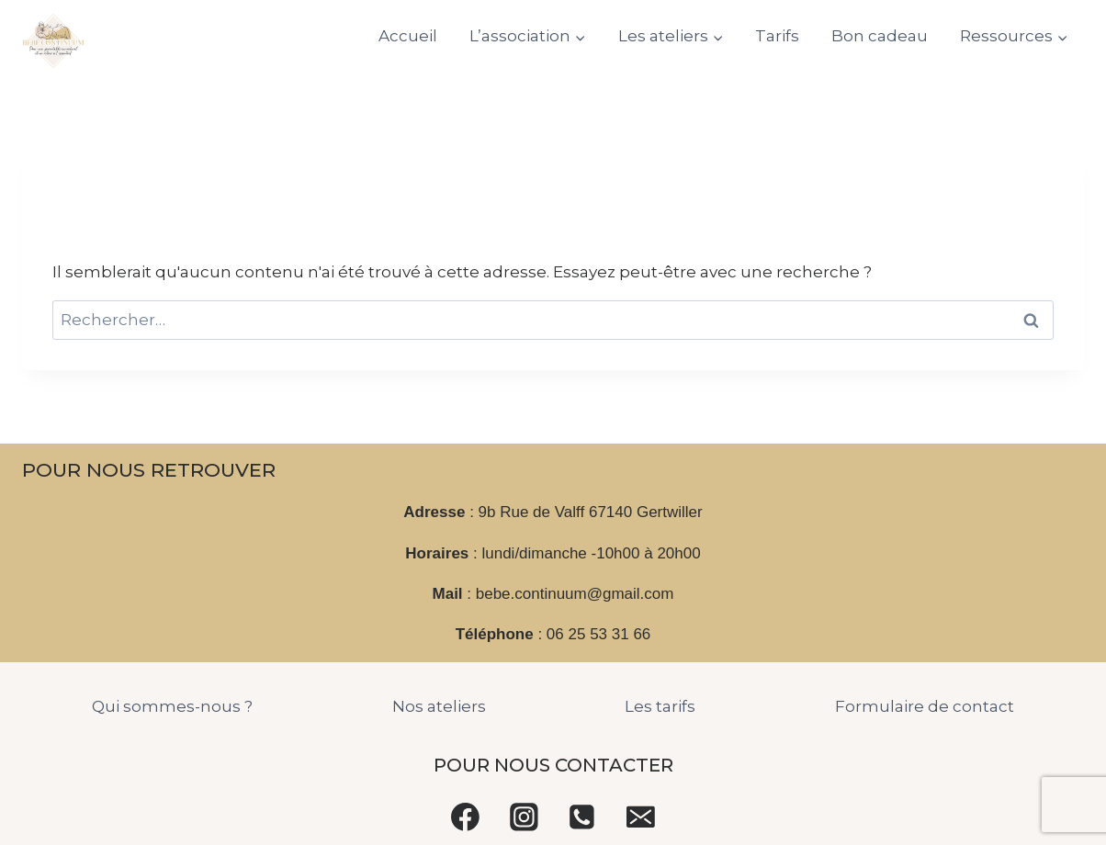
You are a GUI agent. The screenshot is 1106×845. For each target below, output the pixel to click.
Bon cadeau (879, 36)
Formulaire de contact (924, 706)
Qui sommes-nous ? (172, 706)
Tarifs (777, 36)
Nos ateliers (439, 706)
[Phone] (582, 816)
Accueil (407, 36)
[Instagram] (523, 816)
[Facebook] (465, 816)
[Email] (641, 816)
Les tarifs (660, 706)
